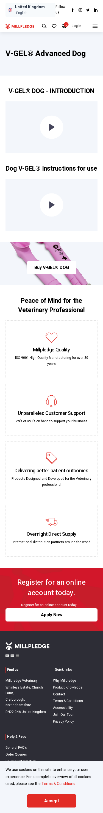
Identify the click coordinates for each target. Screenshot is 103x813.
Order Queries (16, 754)
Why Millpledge (64, 680)
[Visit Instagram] (80, 10)
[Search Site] (44, 26)
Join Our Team (64, 714)
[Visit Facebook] (72, 10)
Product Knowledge (67, 687)
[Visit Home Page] (19, 26)
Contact (59, 694)
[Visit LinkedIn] (96, 10)
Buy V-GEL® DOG (51, 267)
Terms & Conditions (68, 700)
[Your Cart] (64, 26)
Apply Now (51, 615)
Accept (51, 801)
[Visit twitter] (88, 10)
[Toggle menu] (95, 26)
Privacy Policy (63, 721)
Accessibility (63, 707)
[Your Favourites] (54, 26)
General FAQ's (16, 747)
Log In (76, 25)
